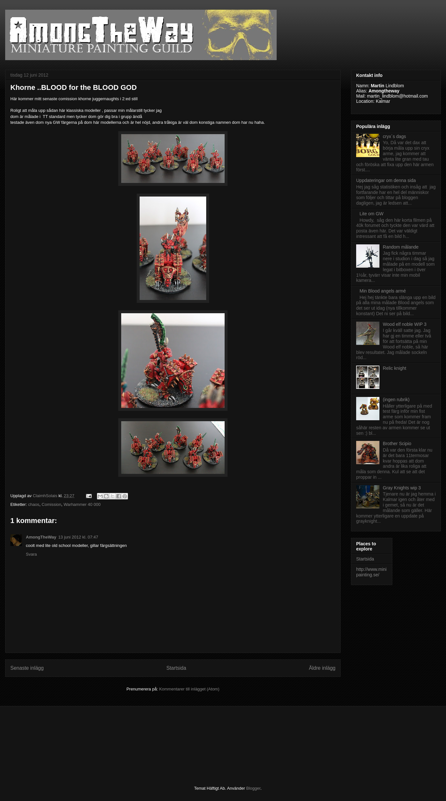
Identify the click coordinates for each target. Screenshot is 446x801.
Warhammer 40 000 (82, 504)
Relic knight (394, 368)
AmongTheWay (41, 537)
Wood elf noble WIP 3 (405, 324)
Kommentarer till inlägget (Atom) (189, 689)
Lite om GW (372, 213)
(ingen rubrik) (396, 399)
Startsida (176, 668)
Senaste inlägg (27, 668)
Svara (31, 554)
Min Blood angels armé (383, 291)
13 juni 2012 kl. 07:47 (78, 537)
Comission (51, 504)
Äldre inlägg (322, 668)
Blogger (253, 788)
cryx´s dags (394, 136)
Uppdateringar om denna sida (386, 180)
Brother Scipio (397, 443)
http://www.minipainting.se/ (371, 572)
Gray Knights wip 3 (402, 487)
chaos (33, 504)
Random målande (401, 247)
